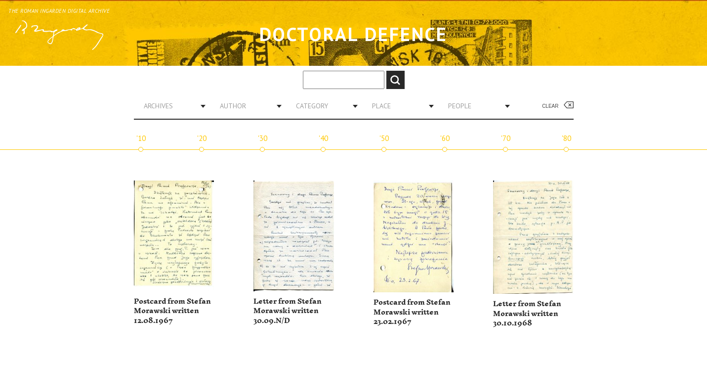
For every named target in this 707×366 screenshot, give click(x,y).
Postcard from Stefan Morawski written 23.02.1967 (412, 312)
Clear (550, 106)
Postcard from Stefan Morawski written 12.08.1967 (172, 311)
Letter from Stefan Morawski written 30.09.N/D (287, 311)
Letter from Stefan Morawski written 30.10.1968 (527, 313)
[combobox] (171, 106)
